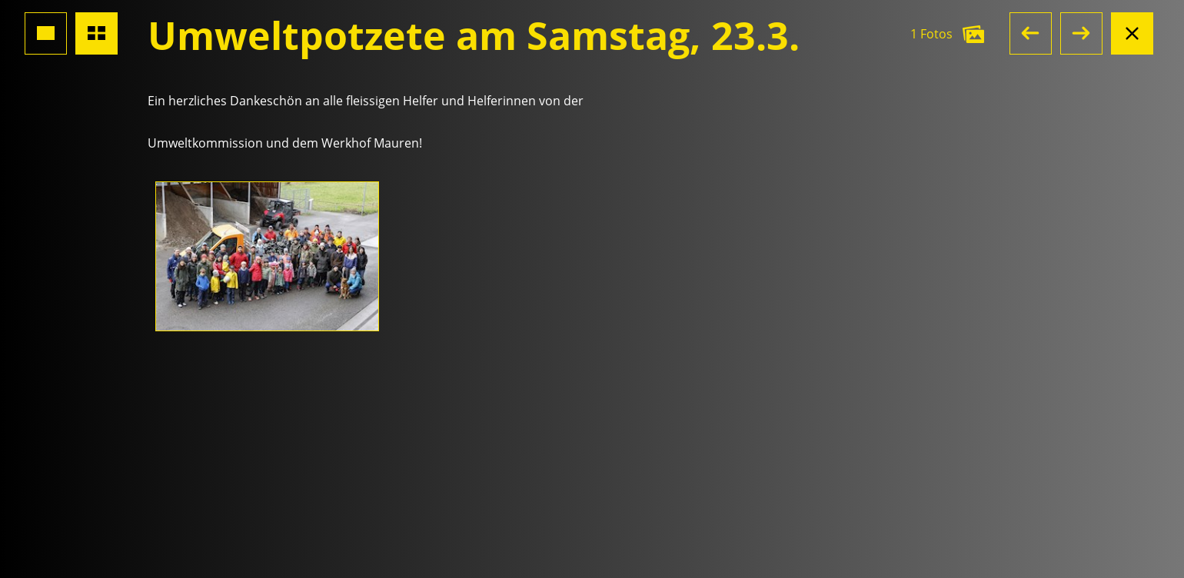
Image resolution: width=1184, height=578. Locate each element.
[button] (1030, 33)
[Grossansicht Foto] (46, 33)
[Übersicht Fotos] (96, 33)
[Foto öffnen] (267, 256)
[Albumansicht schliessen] (1132, 33)
